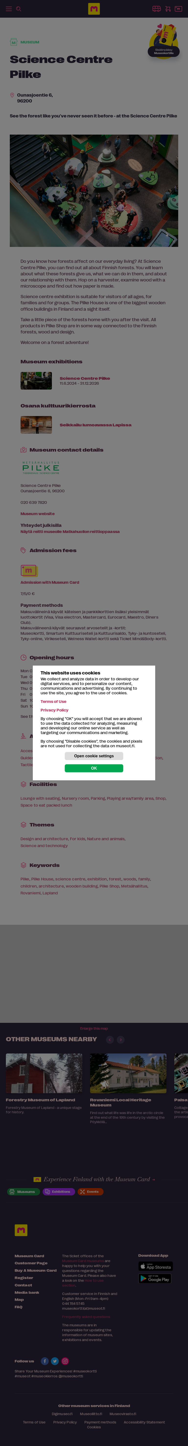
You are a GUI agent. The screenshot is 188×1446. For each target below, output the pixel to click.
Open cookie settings (94, 756)
